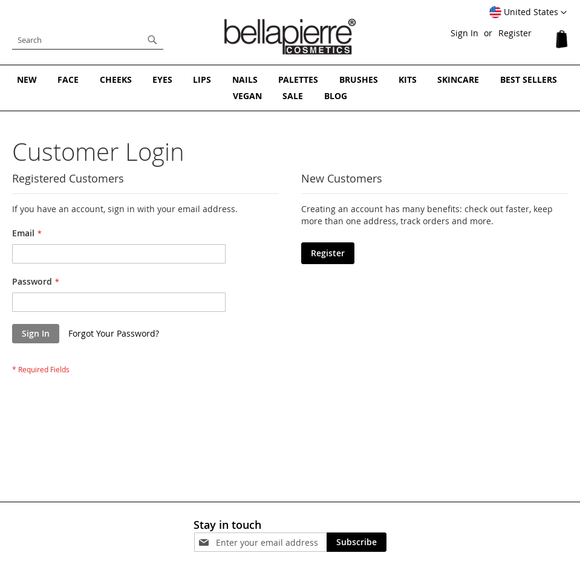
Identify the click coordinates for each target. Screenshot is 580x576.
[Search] (152, 40)
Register (515, 33)
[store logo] (290, 37)
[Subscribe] (356, 542)
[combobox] (87, 40)
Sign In (464, 33)
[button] (528, 12)
